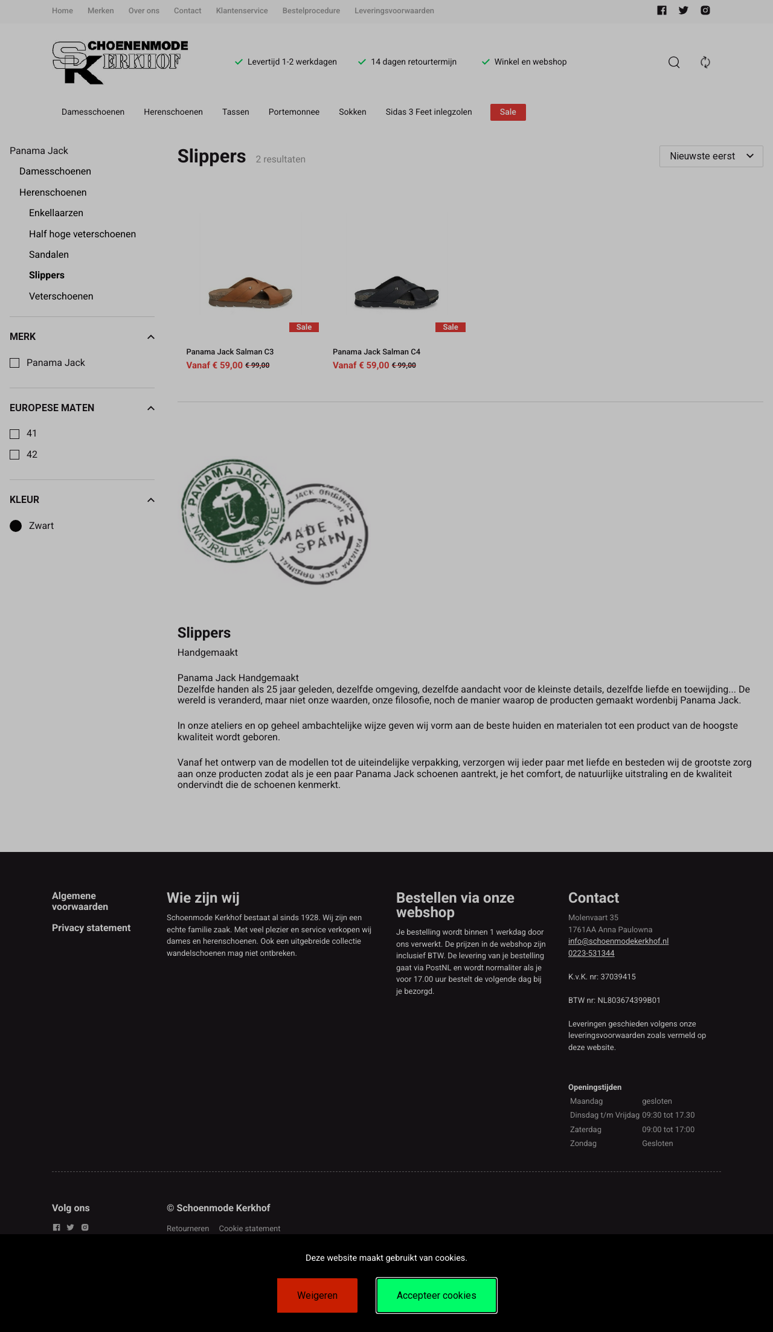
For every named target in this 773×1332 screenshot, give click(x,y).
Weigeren (317, 1295)
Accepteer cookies (436, 1295)
